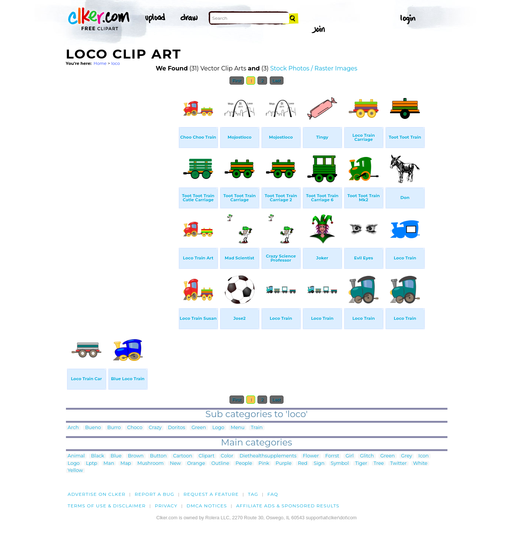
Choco (134, 427)
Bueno (93, 427)
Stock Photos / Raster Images (313, 68)
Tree (379, 463)
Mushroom (150, 463)
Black (97, 456)
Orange (196, 463)
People (243, 463)
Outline (220, 463)
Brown (135, 456)
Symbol (340, 463)
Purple (284, 463)
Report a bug (154, 494)
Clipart (207, 456)
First (236, 80)
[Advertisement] (122, 200)
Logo (218, 427)
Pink (264, 463)
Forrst (332, 456)
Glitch (367, 456)
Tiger (361, 463)
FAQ (272, 494)
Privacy (166, 505)
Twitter (398, 463)
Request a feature (211, 494)
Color (227, 456)
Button (158, 456)
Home (100, 63)
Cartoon (182, 456)
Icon (423, 456)
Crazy (155, 427)
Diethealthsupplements (268, 456)
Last (276, 80)
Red (302, 463)
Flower (311, 456)
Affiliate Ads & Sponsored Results (287, 505)
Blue (116, 456)
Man (109, 463)
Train (256, 427)
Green (198, 427)
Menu (237, 427)
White (420, 463)
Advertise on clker (97, 494)
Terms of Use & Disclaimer (107, 505)
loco (115, 63)
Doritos (176, 427)
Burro (114, 427)
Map (125, 463)
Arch (73, 427)
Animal (76, 456)
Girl (349, 456)
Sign (319, 463)
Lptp (91, 463)
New (175, 463)
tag (253, 494)
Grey (406, 456)
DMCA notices (207, 505)
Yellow (75, 470)
